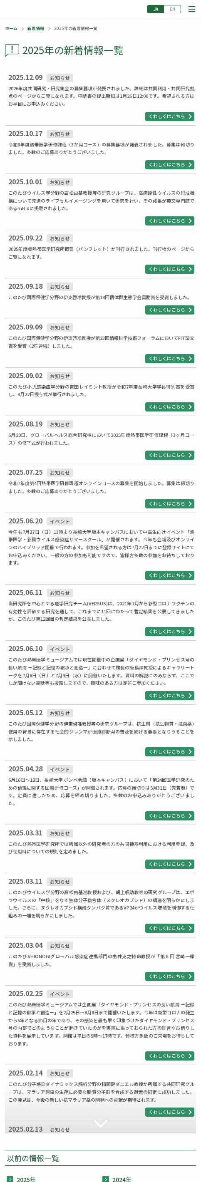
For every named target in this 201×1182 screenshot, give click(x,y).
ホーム (11, 28)
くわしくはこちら (167, 116)
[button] (192, 9)
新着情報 (35, 28)
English (172, 9)
